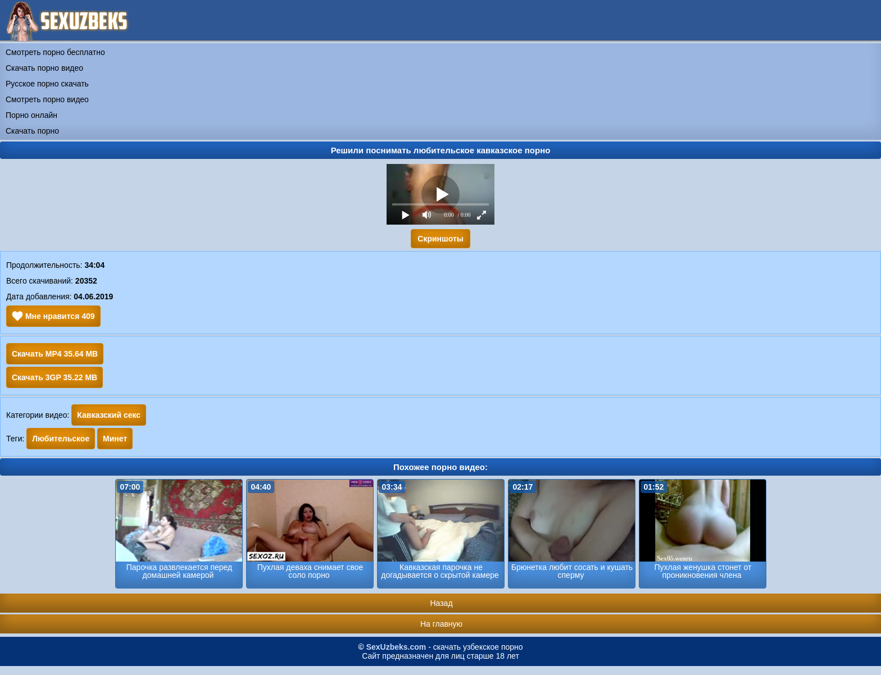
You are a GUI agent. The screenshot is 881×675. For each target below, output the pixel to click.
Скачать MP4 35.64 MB (55, 353)
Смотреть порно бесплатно (55, 52)
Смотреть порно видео (47, 99)
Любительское (60, 438)
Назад (441, 603)
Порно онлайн (31, 115)
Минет (115, 438)
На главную (441, 623)
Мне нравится (53, 316)
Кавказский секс (108, 415)
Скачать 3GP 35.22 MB (54, 377)
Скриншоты (440, 238)
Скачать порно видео (44, 67)
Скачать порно (32, 130)
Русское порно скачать (47, 83)
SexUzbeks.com (396, 646)
